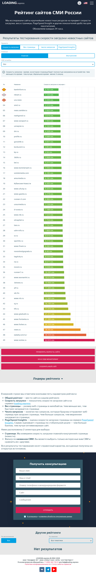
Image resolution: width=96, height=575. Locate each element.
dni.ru (16, 131)
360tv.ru (17, 157)
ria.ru (16, 262)
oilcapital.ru (19, 220)
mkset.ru (17, 95)
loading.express (22, 403)
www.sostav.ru (20, 340)
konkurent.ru (19, 147)
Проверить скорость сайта (48, 352)
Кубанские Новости (22, 183)
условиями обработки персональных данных (55, 516)
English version (85, 3)
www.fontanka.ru (21, 319)
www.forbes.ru (20, 324)
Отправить (48, 510)
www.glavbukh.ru (21, 314)
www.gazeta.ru (20, 194)
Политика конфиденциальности (38, 564)
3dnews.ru (18, 283)
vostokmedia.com (21, 173)
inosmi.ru (18, 267)
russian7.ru (18, 272)
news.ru (17, 330)
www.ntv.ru (19, 298)
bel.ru (16, 163)
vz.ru (16, 236)
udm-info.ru (19, 230)
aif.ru (16, 288)
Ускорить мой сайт (48, 366)
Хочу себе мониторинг (48, 359)
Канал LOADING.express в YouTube (54, 569)
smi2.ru (17, 105)
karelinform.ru (20, 89)
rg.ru (16, 303)
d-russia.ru (18, 210)
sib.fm (16, 293)
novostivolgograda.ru (23, 251)
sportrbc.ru (18, 241)
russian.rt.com (20, 199)
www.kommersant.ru (23, 168)
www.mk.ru (19, 215)
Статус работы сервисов (61, 564)
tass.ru (17, 225)
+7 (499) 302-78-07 (79, 3)
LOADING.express (39, 3)
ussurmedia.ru (20, 204)
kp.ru (16, 152)
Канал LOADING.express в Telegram (48, 569)
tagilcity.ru (18, 257)
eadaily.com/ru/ (20, 335)
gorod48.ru (18, 142)
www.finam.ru (20, 246)
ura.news (18, 100)
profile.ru (18, 136)
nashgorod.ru (19, 116)
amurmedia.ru (20, 178)
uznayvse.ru (19, 126)
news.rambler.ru (20, 110)
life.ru (16, 309)
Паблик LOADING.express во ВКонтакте (41, 569)
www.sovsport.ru (21, 121)
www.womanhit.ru (22, 277)
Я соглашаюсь (32, 516)
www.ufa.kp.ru (20, 189)
